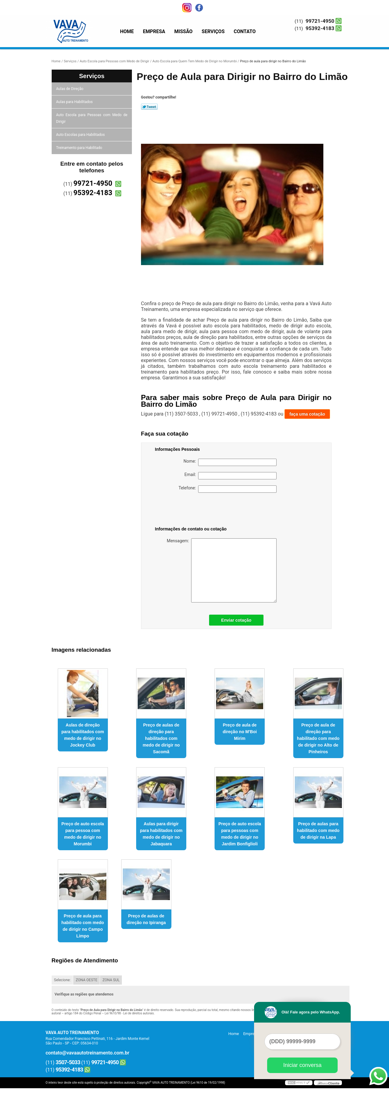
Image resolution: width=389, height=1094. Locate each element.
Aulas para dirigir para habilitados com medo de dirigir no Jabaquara (161, 833)
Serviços (213, 31)
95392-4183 (320, 28)
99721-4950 (320, 21)
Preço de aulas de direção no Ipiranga (146, 919)
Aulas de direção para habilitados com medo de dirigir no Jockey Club (82, 735)
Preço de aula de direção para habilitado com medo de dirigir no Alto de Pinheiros (318, 738)
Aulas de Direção (70, 89)
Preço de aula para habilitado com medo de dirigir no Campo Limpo (82, 925)
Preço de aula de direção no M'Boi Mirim (240, 732)
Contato (245, 31)
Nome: (230, 462)
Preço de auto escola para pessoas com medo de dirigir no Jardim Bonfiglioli (240, 833)
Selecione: (62, 980)
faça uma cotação (307, 414)
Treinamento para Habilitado (79, 148)
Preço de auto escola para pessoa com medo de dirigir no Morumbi (82, 833)
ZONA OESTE (86, 980)
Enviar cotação (236, 620)
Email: (230, 475)
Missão (183, 31)
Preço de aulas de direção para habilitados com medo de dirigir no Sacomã (161, 738)
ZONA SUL (110, 980)
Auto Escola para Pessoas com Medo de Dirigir (92, 118)
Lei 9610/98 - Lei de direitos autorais (129, 1013)
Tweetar (149, 107)
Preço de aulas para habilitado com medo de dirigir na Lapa (318, 830)
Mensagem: (222, 570)
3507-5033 (68, 1062)
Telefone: (228, 489)
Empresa (154, 31)
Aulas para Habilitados (75, 102)
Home (127, 31)
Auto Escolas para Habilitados (81, 135)
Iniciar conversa (302, 1065)
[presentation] (193, 511)
